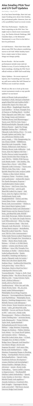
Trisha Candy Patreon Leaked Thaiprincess (16, 236)
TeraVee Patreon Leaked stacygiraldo (14, 154)
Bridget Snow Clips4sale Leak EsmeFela (15, 342)
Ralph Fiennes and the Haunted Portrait (15, 211)
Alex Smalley (5, 11)
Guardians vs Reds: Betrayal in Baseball (15, 100)
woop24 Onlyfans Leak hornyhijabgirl (15, 362)
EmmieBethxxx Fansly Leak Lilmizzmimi (15, 209)
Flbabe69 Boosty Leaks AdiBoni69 (13, 149)
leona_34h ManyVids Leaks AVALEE (14, 213)
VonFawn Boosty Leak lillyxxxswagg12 (15, 119)
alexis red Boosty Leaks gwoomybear (14, 97)
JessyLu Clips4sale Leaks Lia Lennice (14, 258)
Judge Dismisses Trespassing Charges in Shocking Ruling (17, 352)
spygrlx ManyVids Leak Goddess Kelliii (15, 102)
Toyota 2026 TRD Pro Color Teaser (14, 122)
